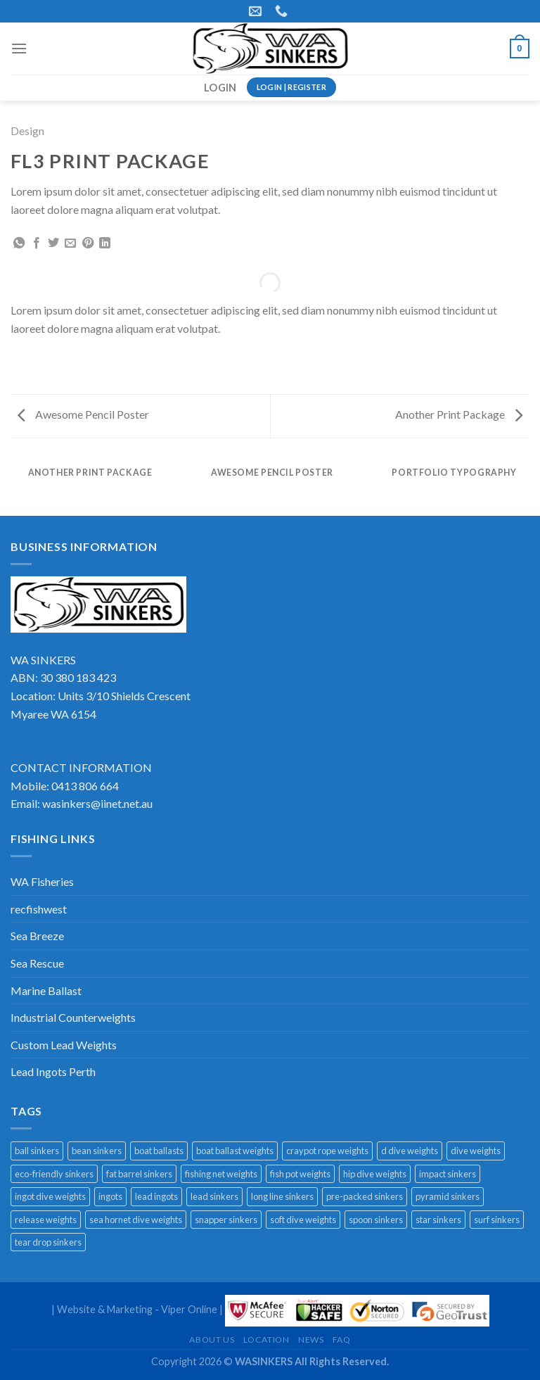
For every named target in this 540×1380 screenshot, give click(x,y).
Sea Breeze (37, 935)
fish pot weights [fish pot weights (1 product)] (300, 1173)
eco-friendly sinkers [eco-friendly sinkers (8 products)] (54, 1173)
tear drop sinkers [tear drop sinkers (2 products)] (48, 1242)
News (310, 1339)
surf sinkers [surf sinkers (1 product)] (497, 1219)
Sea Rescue (37, 963)
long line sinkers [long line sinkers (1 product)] (282, 1196)
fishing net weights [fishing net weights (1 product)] (221, 1173)
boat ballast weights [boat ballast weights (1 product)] (235, 1150)
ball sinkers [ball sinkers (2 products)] (37, 1150)
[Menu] (19, 48)
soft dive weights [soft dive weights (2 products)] (303, 1219)
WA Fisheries (42, 881)
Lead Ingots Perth (53, 1071)
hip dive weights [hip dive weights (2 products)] (374, 1173)
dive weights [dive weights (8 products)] (476, 1150)
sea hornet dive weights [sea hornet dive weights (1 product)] (135, 1219)
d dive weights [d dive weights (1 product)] (409, 1150)
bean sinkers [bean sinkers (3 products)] (97, 1150)
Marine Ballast (46, 990)
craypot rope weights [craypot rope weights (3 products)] (327, 1150)
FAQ (342, 1339)
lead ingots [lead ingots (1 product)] (156, 1196)
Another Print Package (458, 414)
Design (27, 130)
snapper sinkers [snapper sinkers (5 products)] (226, 1219)
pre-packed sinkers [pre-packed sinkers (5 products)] (364, 1196)
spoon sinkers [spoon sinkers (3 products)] (376, 1219)
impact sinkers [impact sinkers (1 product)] (447, 1173)
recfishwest (39, 909)
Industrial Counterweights (73, 1017)
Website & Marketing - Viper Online (137, 1309)
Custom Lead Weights (64, 1044)
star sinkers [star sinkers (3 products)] (438, 1219)
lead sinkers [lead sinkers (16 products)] (214, 1196)
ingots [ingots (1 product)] (110, 1196)
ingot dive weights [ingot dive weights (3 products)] (50, 1196)
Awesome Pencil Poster (83, 414)
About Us (211, 1339)
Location (266, 1339)
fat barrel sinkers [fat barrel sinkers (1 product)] (139, 1173)
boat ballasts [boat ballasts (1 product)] (159, 1150)
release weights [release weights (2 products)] (46, 1219)
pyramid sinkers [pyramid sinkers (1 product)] (448, 1196)
